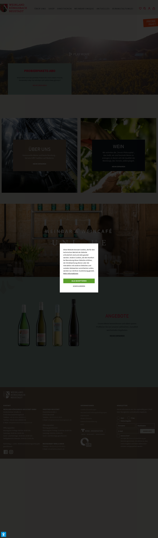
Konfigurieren (79, 286)
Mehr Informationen (70, 273)
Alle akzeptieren (79, 281)
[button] (3, 534)
